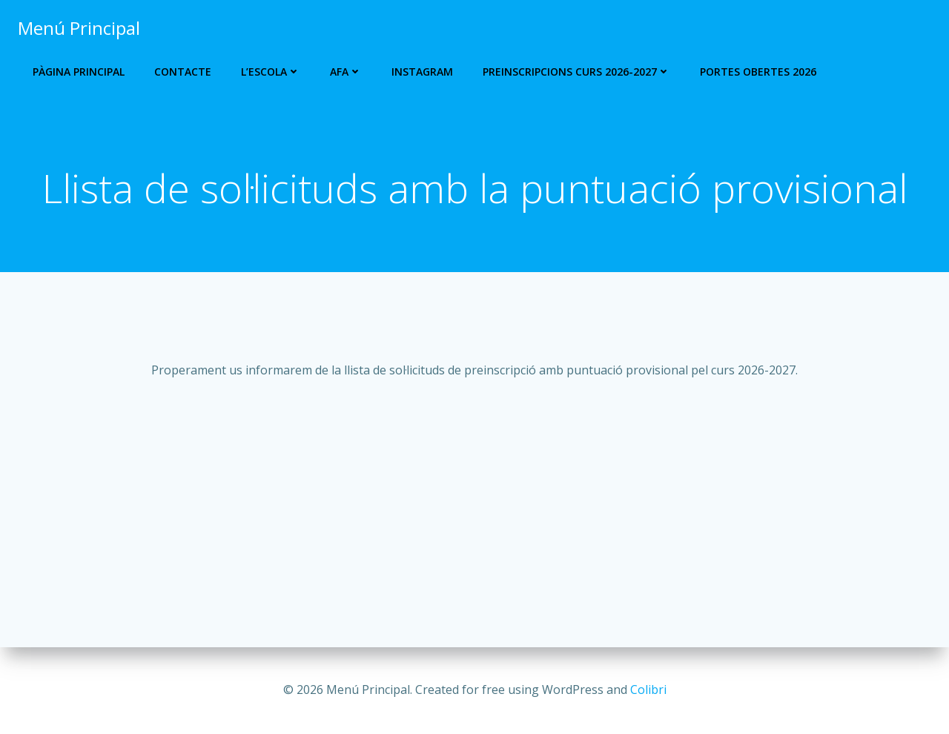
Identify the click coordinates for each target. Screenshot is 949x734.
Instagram (422, 72)
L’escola (270, 72)
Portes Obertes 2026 (758, 72)
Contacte (182, 72)
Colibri (648, 689)
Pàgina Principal (79, 72)
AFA (346, 72)
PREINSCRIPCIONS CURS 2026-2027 (576, 72)
